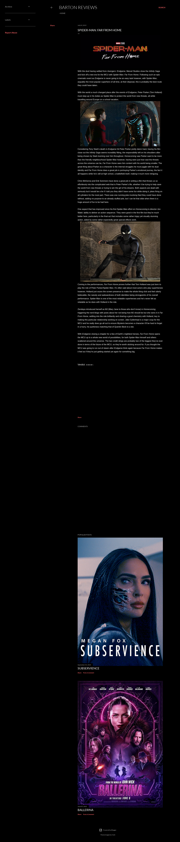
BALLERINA (85, 810)
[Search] (161, 8)
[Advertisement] (120, 509)
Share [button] (52, 25)
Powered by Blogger (107, 830)
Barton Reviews (78, 7)
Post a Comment (88, 673)
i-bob (113, 835)
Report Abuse (11, 32)
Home (62, 13)
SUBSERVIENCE (88, 668)
